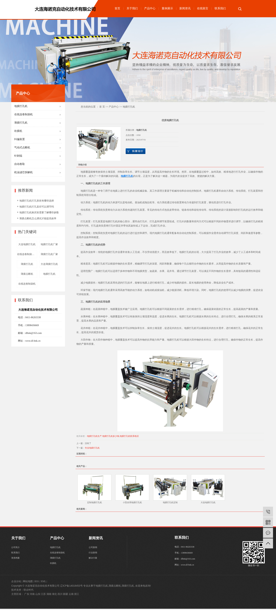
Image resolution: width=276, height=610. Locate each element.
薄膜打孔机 (20, 122)
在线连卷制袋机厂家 (27, 254)
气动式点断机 (22, 147)
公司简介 (15, 548)
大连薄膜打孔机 (49, 264)
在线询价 (135, 151)
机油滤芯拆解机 (23, 172)
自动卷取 (19, 164)
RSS (36, 582)
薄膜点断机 (27, 274)
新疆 (65, 595)
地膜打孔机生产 (94, 436)
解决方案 (93, 560)
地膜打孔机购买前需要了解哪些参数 (39, 212)
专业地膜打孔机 (92, 448)
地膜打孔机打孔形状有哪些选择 (36, 200)
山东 (37, 595)
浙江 (76, 595)
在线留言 (202, 8)
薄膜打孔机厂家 (49, 254)
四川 (60, 595)
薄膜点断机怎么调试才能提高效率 (37, 218)
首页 (117, 8)
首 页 (102, 106)
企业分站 (16, 582)
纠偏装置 (19, 139)
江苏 (43, 595)
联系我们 (220, 8)
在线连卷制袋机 (23, 114)
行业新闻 (93, 554)
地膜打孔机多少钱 (110, 436)
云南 (71, 595)
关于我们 (132, 8)
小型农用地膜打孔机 (132, 502)
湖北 (54, 595)
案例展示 (167, 8)
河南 (32, 595)
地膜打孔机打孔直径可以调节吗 (36, 206)
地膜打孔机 (20, 106)
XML (43, 582)
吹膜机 (18, 131)
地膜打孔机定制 (170, 502)
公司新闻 (93, 548)
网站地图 (28, 582)
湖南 (48, 595)
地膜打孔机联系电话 (129, 436)
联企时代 (28, 591)
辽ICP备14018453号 (71, 587)
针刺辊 (18, 155)
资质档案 (15, 560)
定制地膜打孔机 (94, 502)
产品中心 (149, 8)
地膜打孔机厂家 (49, 244)
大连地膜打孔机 (27, 244)
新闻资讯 (185, 8)
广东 (26, 595)
